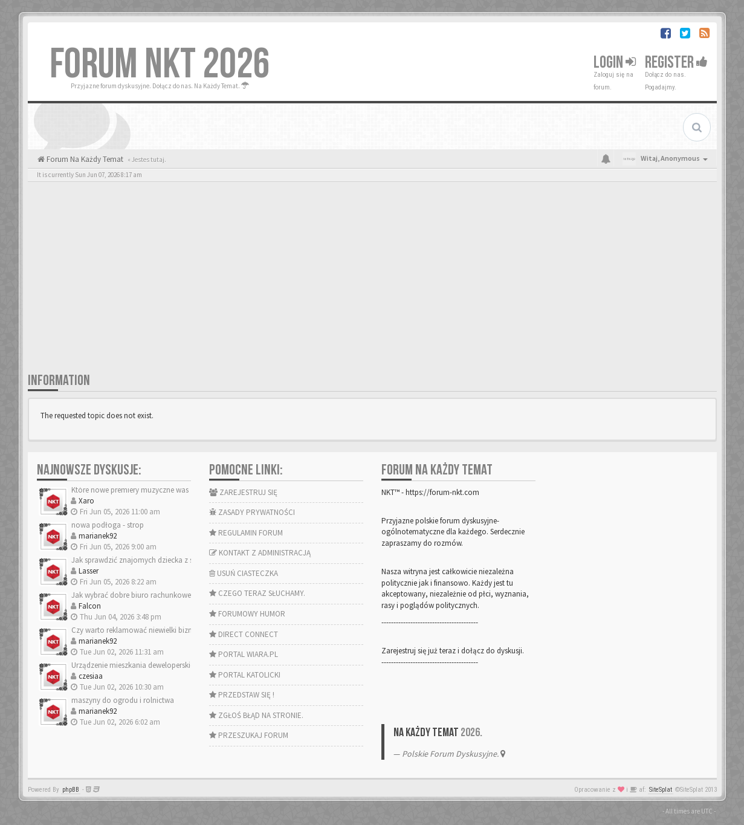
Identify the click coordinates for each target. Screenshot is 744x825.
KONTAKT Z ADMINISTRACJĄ (260, 553)
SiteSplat (660, 790)
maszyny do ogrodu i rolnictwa (122, 700)
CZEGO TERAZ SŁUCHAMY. (257, 593)
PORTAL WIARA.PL (243, 654)
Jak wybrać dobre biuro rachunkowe (131, 595)
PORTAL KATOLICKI (244, 675)
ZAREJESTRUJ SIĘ (243, 492)
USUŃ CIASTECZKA (243, 573)
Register (676, 63)
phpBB (70, 790)
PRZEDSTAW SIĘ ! (241, 695)
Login (615, 63)
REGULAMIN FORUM (246, 533)
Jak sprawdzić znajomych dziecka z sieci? (139, 560)
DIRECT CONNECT (243, 634)
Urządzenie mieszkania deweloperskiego (137, 665)
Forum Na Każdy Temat (84, 159)
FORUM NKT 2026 (160, 64)
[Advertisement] (372, 281)
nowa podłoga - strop (107, 525)
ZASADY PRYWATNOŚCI (252, 512)
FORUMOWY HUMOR (247, 614)
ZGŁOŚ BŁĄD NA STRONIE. (256, 715)
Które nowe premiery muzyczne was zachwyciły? (150, 490)
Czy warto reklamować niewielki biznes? (136, 630)
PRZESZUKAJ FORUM (248, 735)
